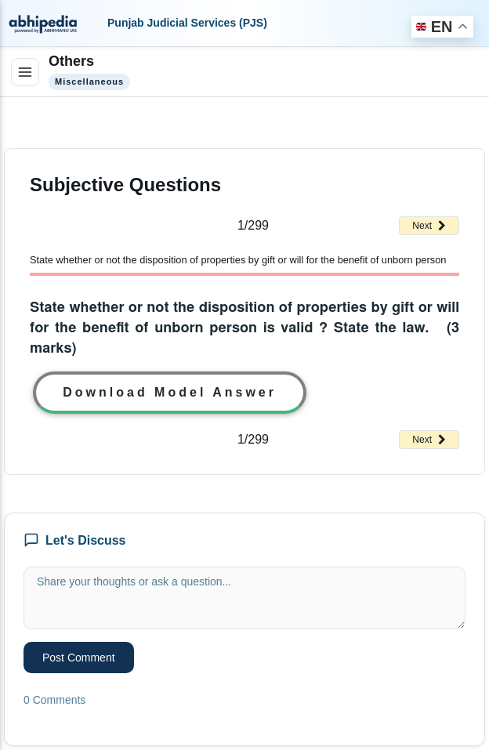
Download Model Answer (170, 392)
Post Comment (78, 657)
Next (429, 225)
